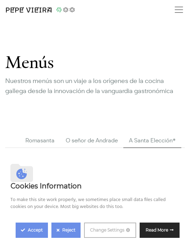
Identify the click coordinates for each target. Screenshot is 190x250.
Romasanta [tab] (40, 140)
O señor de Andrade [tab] (92, 140)
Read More (157, 230)
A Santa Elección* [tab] (152, 140)
